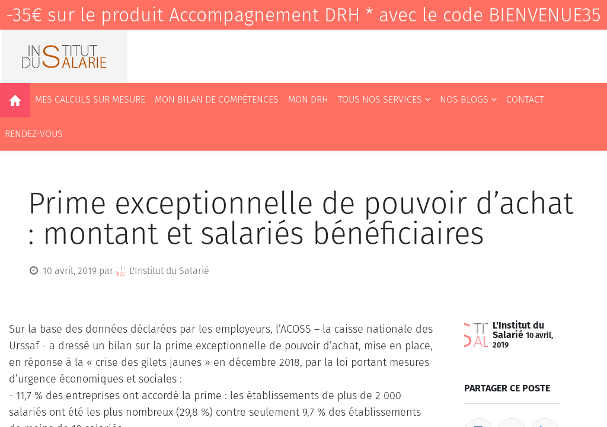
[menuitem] (15, 100)
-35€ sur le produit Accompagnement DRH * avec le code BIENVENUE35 (303, 15)
